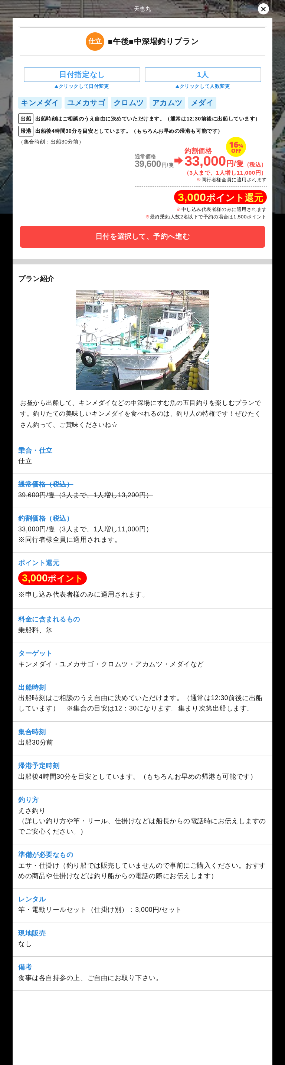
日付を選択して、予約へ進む (142, 236)
